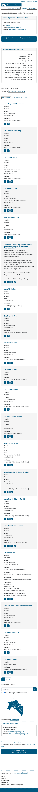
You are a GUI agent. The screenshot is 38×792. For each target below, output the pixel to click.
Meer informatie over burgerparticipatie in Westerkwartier (19, 39)
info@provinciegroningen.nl (15, 732)
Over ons (23, 1)
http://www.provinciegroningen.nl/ (18, 734)
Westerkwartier (21, 693)
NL (5, 693)
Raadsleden (19, 97)
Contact (35, 1)
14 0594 (8, 25)
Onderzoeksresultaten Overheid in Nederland (19, 751)
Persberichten (29, 1)
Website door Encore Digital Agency (12, 784)
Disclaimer (4, 782)
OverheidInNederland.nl (21, 773)
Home (3, 776)
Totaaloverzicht (6, 97)
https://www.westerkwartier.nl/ (17, 30)
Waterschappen (32, 8)
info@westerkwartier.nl (14, 27)
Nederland (11, 8)
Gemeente (24, 8)
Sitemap (3, 778)
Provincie (17, 8)
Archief (25, 97)
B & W (13, 97)
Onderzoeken (5, 780)
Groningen (12, 693)
